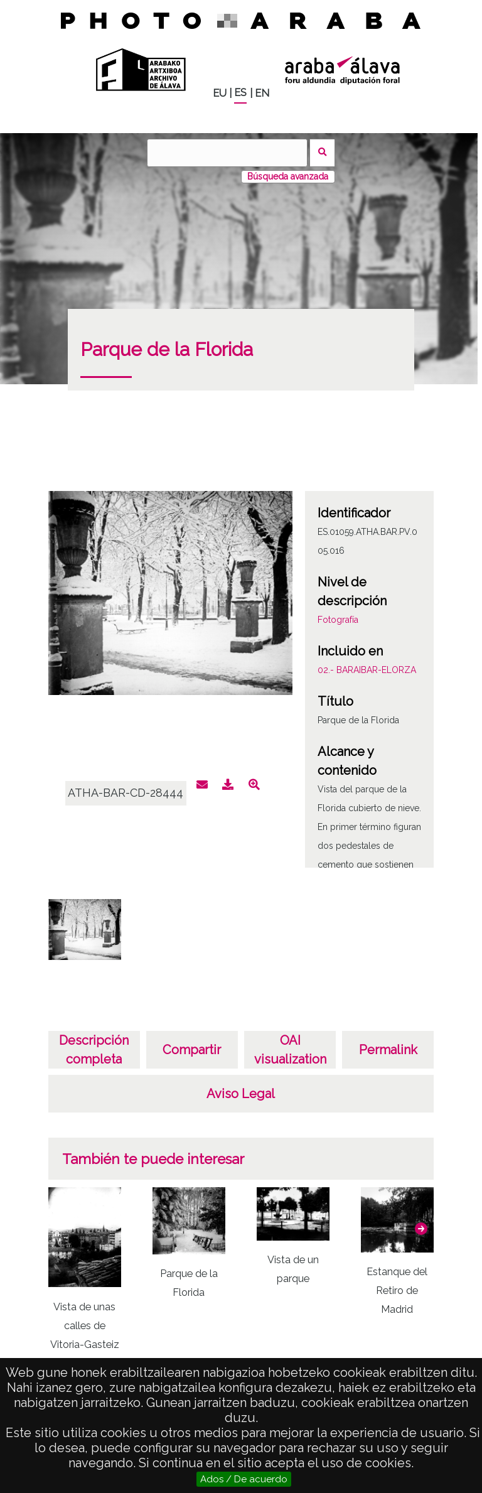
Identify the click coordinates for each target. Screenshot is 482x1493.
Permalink (388, 1049)
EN (262, 93)
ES (240, 93)
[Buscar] (227, 153)
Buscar (322, 153)
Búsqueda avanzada (287, 176)
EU (220, 93)
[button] (421, 1228)
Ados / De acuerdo (243, 1479)
